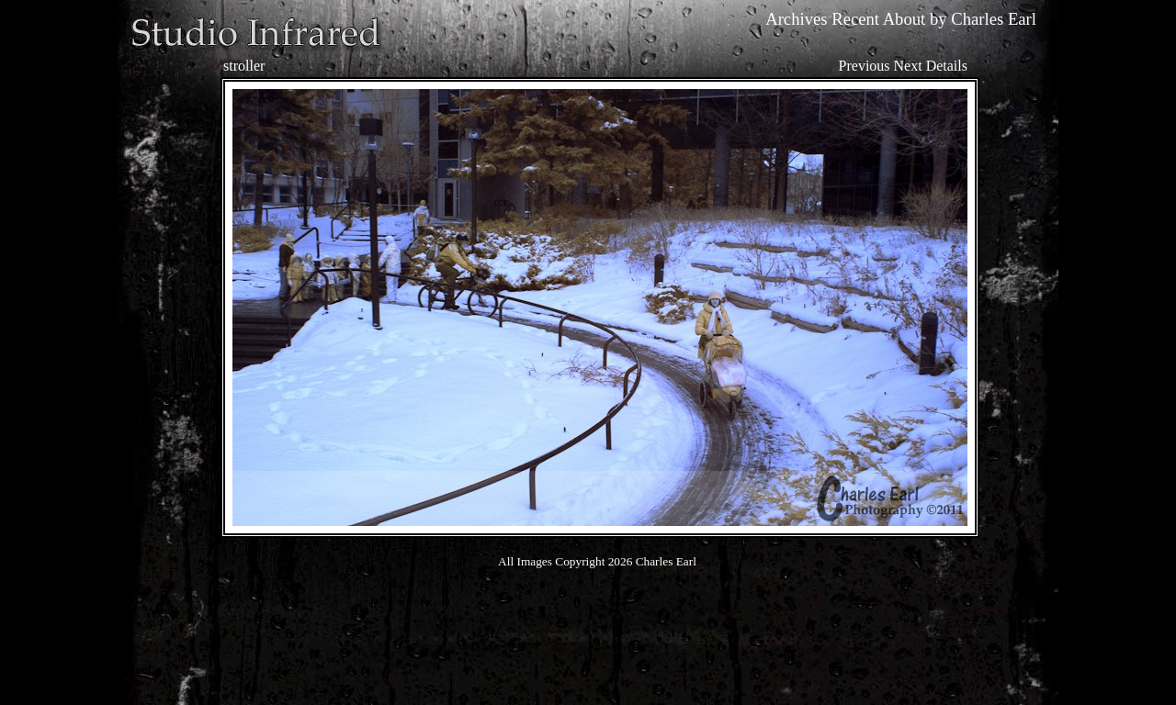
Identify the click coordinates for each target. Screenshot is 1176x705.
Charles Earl (993, 18)
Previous (864, 65)
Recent (855, 18)
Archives (796, 18)
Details (946, 65)
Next (908, 65)
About (904, 18)
